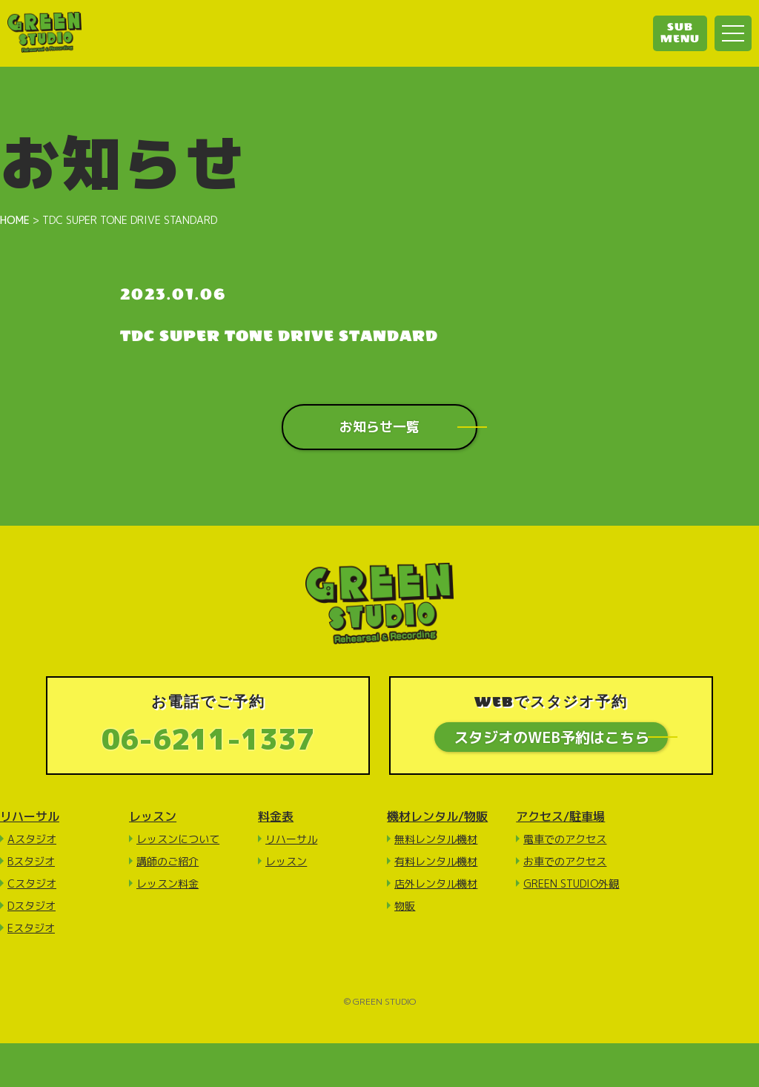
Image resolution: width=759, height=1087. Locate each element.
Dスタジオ (31, 906)
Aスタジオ (31, 839)
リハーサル (29, 816)
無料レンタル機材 (435, 839)
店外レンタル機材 (435, 883)
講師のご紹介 (167, 861)
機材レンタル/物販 (437, 816)
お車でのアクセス (564, 861)
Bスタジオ (31, 861)
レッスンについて (177, 839)
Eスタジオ (31, 928)
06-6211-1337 (208, 739)
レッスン (152, 816)
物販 (404, 906)
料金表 (276, 816)
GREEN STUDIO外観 (571, 883)
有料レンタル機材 (435, 861)
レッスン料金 (167, 883)
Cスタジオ (31, 883)
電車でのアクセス (564, 839)
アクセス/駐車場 (560, 816)
